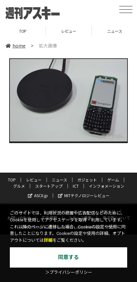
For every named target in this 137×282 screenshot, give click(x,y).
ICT (76, 186)
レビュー (68, 31)
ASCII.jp (38, 195)
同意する (68, 257)
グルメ (19, 186)
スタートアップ (49, 186)
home (16, 45)
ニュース (59, 179)
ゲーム (113, 179)
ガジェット (87, 179)
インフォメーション (106, 186)
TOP (23, 31)
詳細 (48, 240)
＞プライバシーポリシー (68, 272)
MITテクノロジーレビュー (83, 195)
